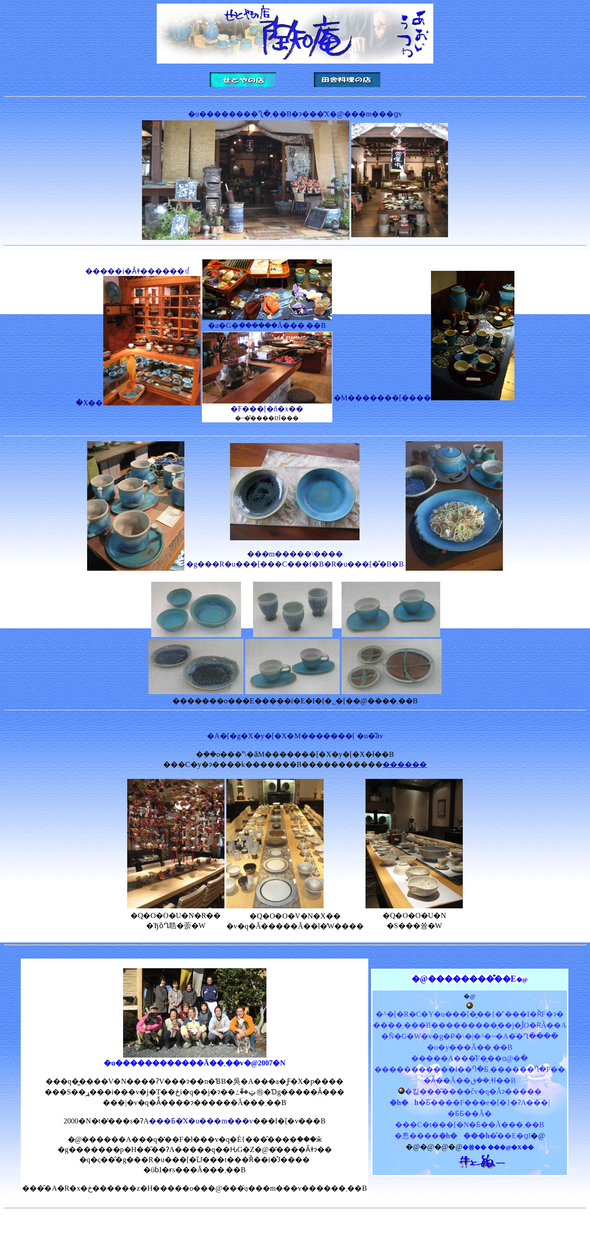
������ (405, 764)
